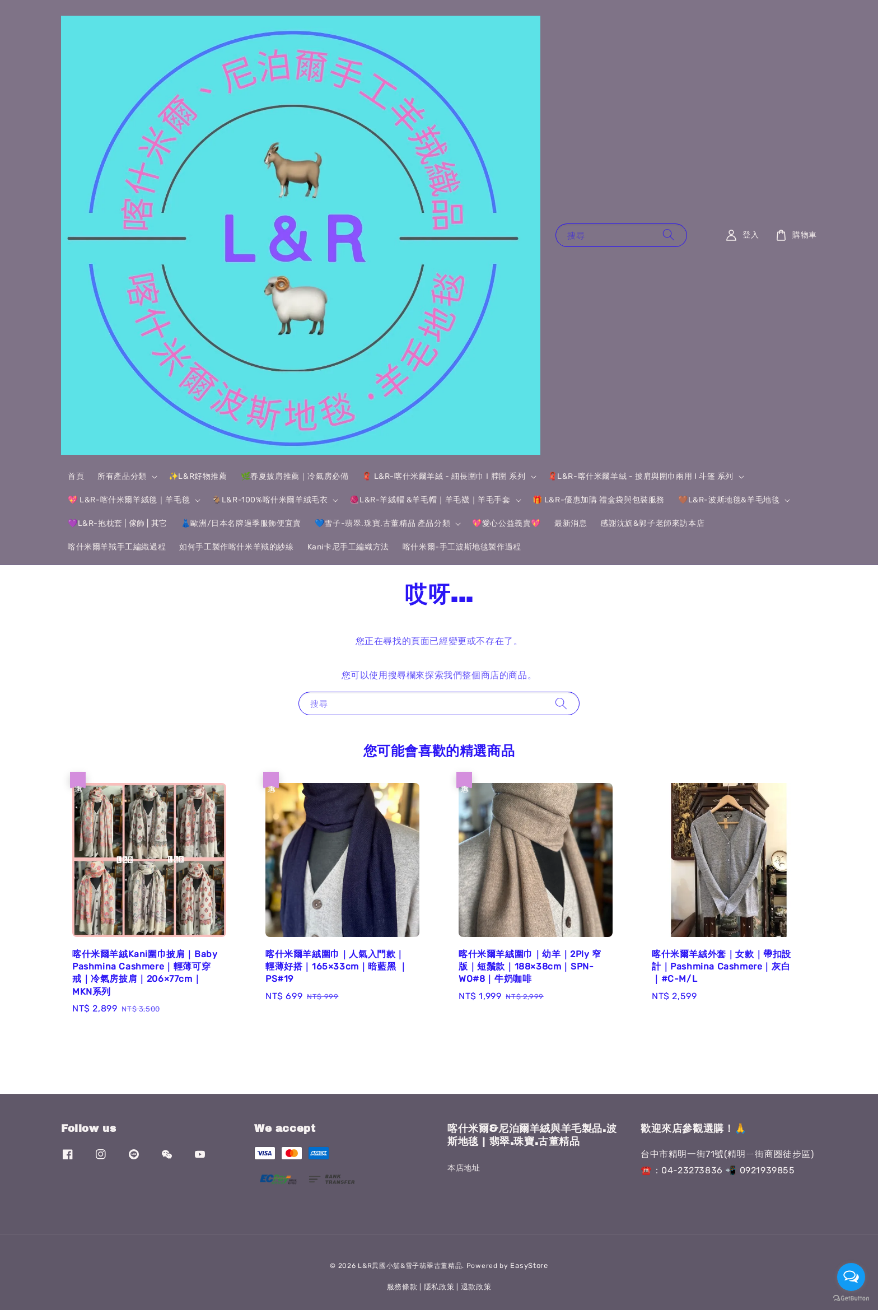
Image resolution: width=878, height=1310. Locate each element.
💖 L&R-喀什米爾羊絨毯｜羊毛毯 (129, 500)
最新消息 (570, 523)
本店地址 (463, 1168)
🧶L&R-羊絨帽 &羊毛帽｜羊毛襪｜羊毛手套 (429, 500)
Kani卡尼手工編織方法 (348, 547)
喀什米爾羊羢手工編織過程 (117, 547)
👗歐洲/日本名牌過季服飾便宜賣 (241, 523)
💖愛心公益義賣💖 (506, 523)
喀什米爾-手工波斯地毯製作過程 (462, 547)
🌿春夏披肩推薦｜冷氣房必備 (295, 476)
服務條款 (402, 1287)
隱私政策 (439, 1287)
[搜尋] (668, 235)
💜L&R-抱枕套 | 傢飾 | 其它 (117, 523)
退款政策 (476, 1287)
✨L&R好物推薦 (198, 476)
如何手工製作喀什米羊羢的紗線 (236, 547)
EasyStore (529, 1265)
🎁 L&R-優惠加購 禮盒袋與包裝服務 (599, 500)
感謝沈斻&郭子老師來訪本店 (652, 523)
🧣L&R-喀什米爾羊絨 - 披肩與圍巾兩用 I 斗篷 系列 (641, 476)
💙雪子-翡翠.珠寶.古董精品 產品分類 (382, 523)
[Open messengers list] (851, 1277)
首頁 (76, 476)
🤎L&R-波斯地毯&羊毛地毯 (728, 500)
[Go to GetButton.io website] (851, 1298)
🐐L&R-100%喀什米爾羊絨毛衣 (270, 500)
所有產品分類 (122, 476)
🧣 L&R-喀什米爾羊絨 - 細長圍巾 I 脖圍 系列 (443, 476)
